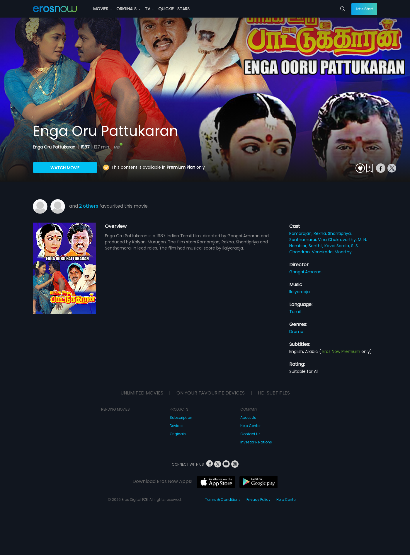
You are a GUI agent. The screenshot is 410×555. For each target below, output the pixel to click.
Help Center (250, 425)
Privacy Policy (258, 499)
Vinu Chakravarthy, (338, 240)
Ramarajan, (301, 233)
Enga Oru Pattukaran (54, 147)
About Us (248, 417)
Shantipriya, (340, 233)
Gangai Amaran (305, 272)
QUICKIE (166, 9)
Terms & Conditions (223, 499)
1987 (85, 147)
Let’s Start (364, 8)
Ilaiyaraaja (299, 292)
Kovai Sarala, (337, 246)
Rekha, (321, 233)
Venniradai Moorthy (332, 252)
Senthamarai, (303, 240)
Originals (178, 433)
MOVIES (102, 9)
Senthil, (316, 246)
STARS (183, 9)
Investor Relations (256, 442)
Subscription (181, 417)
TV (149, 9)
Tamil (295, 312)
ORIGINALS (128, 9)
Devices (176, 425)
